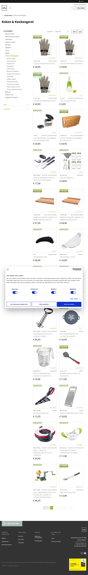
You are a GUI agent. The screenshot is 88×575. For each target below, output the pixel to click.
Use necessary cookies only (18, 304)
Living (7, 50)
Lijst (80, 32)
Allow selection (44, 304)
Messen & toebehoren (13, 71)
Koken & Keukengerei (19, 15)
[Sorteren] (62, 31)
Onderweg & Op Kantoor (12, 37)
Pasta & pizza (10, 69)
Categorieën (8, 15)
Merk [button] (15, 104)
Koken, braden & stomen (13, 87)
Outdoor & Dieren (10, 42)
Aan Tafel (8, 45)
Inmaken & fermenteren (13, 74)
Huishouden (8, 39)
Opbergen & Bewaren (11, 97)
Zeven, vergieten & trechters (14, 89)
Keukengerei (10, 66)
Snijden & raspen (11, 79)
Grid (74, 32)
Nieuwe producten (7, 544)
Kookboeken (10, 76)
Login (52, 538)
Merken (4, 538)
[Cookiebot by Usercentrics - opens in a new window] (73, 269)
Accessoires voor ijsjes (13, 84)
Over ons (20, 536)
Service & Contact (56, 541)
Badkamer (8, 47)
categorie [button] (15, 109)
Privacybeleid (38, 541)
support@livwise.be (81, 542)
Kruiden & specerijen (12, 81)
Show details (74, 298)
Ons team (21, 539)
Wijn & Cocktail (9, 34)
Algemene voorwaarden (38, 537)
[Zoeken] (72, 8)
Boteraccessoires (11, 61)
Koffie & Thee (9, 95)
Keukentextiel (10, 63)
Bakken (7, 53)
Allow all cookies (69, 304)
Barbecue (8, 92)
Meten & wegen (11, 58)
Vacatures (21, 542)
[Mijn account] (80, 8)
